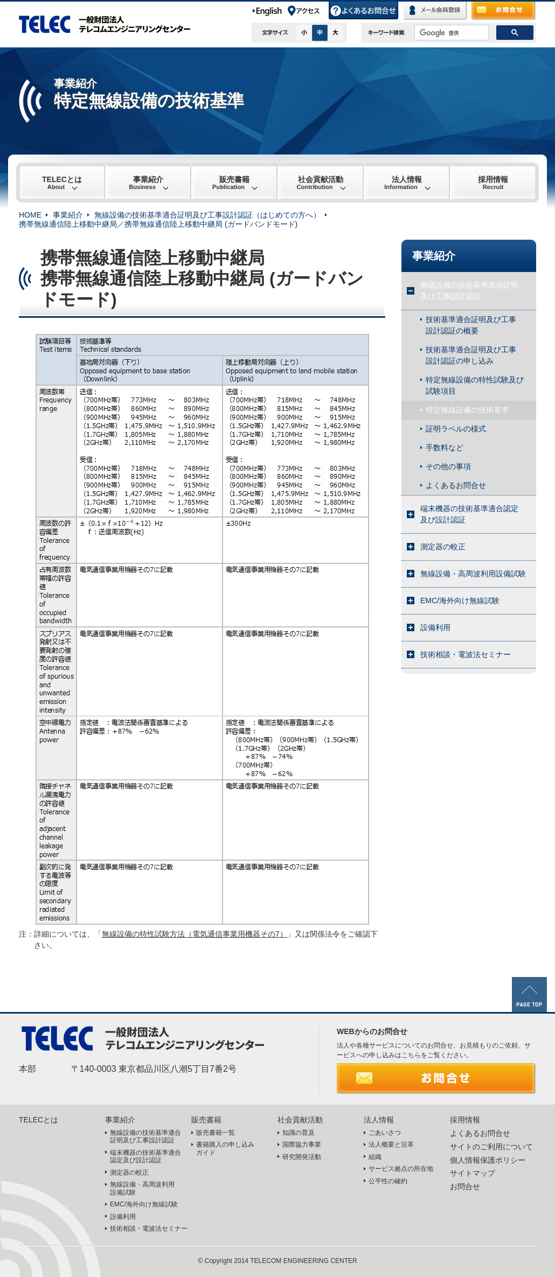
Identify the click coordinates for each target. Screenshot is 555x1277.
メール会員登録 (435, 11)
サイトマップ (472, 1173)
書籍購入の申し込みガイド (225, 1148)
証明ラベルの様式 (456, 428)
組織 (375, 1157)
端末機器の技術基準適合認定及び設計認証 (469, 514)
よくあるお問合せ (364, 11)
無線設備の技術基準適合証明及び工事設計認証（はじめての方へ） (207, 215)
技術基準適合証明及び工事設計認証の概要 (471, 325)
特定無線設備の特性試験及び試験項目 (475, 385)
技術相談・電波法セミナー (465, 654)
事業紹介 (146, 182)
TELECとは (62, 182)
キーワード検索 (386, 32)
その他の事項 (448, 466)
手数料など (444, 447)
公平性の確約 (388, 1181)
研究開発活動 (301, 1157)
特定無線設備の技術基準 (467, 410)
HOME (30, 215)
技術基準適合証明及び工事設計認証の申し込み (471, 355)
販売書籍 (230, 182)
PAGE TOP (529, 994)
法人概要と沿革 (391, 1144)
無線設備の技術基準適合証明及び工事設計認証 (469, 291)
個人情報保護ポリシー (487, 1160)
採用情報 (493, 182)
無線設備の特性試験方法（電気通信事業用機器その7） (194, 934)
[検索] (450, 33)
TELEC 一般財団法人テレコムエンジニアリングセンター (110, 24)
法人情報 (403, 182)
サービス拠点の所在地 (401, 1169)
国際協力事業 (301, 1144)
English (269, 11)
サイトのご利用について (491, 1146)
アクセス (308, 11)
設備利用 (435, 627)
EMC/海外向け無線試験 (460, 600)
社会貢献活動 (319, 182)
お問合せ (503, 11)
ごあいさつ (385, 1132)
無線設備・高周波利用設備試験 (473, 573)
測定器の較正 (443, 546)
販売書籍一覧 (215, 1132)
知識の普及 (298, 1132)
